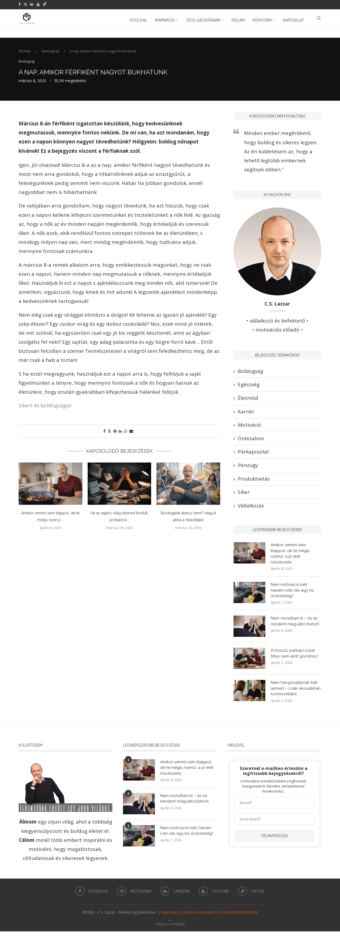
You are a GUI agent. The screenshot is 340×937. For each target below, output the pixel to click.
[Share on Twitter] (109, 434)
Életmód (248, 401)
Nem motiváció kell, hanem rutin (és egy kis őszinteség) (293, 594)
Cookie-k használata (198, 917)
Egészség (249, 387)
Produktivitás (254, 481)
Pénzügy (248, 468)
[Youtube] (38, 4)
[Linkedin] (31, 4)
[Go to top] (170, 929)
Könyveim (262, 19)
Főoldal (138, 19)
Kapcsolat (293, 19)
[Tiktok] (44, 4)
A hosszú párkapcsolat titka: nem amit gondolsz (295, 658)
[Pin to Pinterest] (115, 434)
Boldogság (50, 54)
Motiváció (249, 428)
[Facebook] (19, 4)
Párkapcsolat (253, 454)
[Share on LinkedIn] (120, 434)
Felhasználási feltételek (238, 917)
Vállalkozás (251, 508)
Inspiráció (165, 19)
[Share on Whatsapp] (125, 434)
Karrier (246, 414)
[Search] (318, 19)
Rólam (238, 19)
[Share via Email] (131, 434)
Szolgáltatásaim (203, 19)
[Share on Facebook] (104, 434)
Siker (244, 495)
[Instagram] (25, 4)
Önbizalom (251, 441)
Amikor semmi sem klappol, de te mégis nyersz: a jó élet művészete (290, 557)
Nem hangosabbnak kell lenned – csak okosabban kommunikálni (296, 693)
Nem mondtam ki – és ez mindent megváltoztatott (296, 626)
